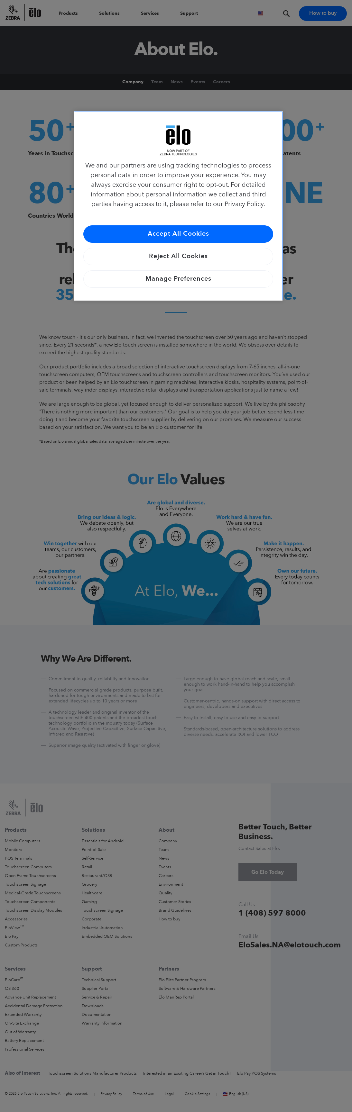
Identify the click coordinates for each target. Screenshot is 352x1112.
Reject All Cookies (178, 256)
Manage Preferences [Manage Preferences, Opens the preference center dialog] (178, 279)
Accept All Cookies (178, 234)
